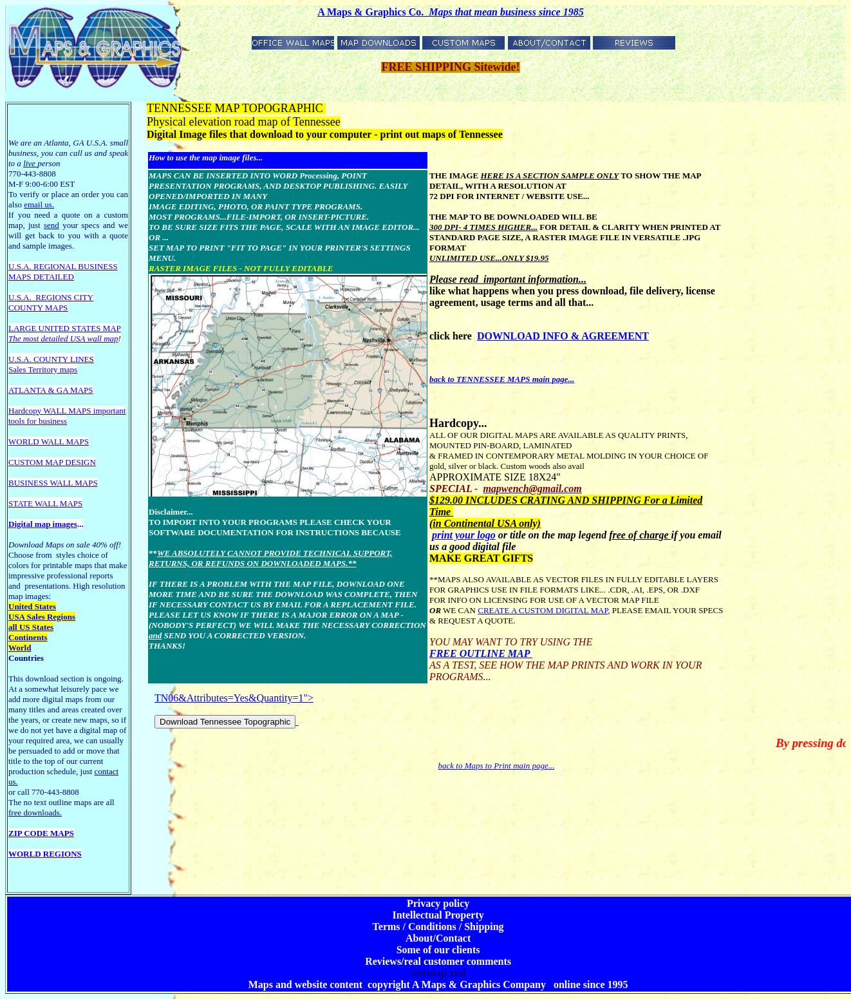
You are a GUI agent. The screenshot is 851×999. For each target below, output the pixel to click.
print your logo (464, 534)
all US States (30, 627)
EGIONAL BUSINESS (78, 266)
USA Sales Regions (41, 617)
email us (39, 204)
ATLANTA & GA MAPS (50, 390)
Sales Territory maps (42, 369)
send (51, 225)
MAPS (19, 276)
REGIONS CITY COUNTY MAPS (50, 302)
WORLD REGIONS (45, 854)
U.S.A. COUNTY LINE (48, 359)
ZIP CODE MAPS (41, 833)
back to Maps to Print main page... (496, 765)
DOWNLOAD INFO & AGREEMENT (563, 335)
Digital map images (42, 524)
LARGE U (26, 328)
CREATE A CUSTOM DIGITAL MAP (543, 610)
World (19, 647)
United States (32, 606)
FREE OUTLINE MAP (480, 653)
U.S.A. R (23, 266)
